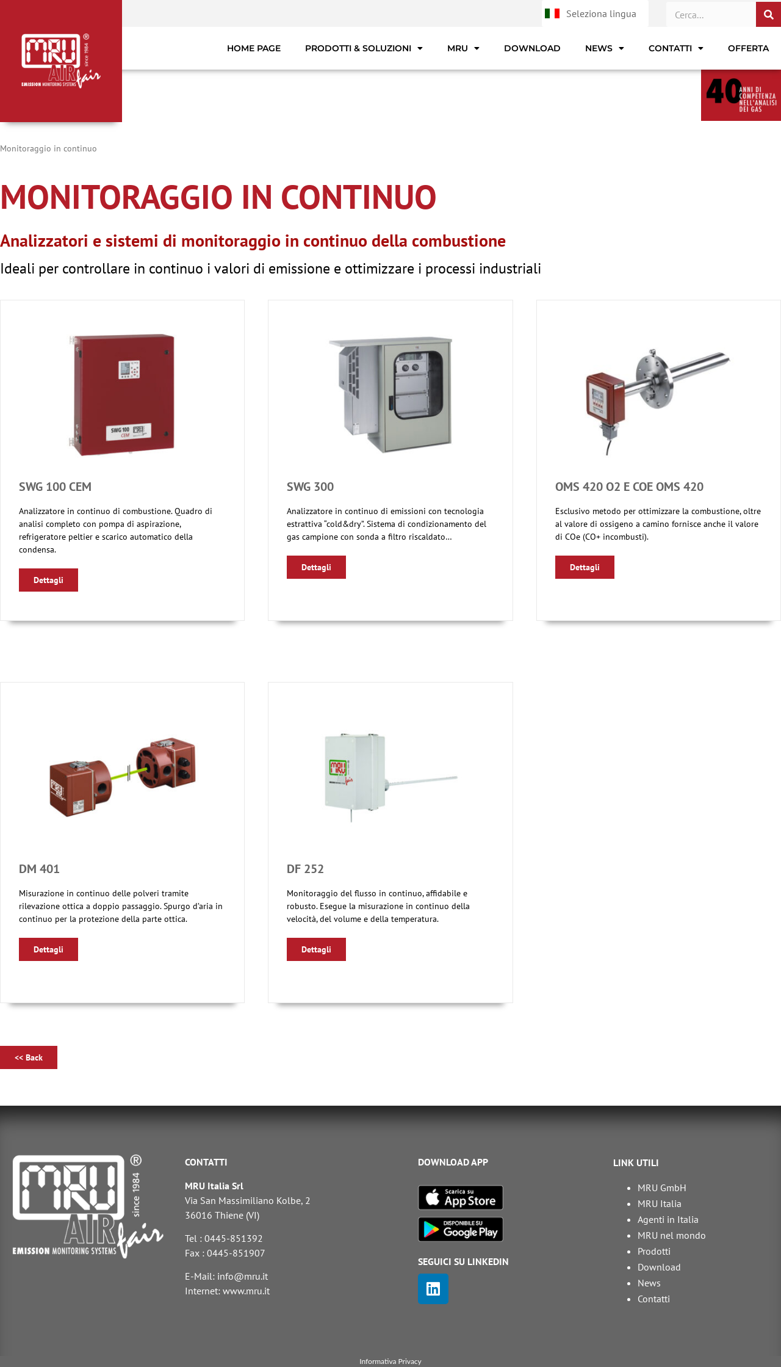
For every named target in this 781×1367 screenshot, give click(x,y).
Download (532, 48)
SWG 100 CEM (55, 487)
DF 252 (305, 869)
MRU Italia (660, 1203)
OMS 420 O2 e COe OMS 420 (629, 487)
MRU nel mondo (672, 1235)
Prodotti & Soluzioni (364, 48)
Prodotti (654, 1251)
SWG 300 (310, 487)
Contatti (676, 48)
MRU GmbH (662, 1187)
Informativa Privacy (390, 1361)
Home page (254, 48)
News (604, 48)
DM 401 (39, 869)
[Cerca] (768, 14)
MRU (463, 48)
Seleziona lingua (601, 13)
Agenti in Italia (668, 1219)
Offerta (748, 48)
